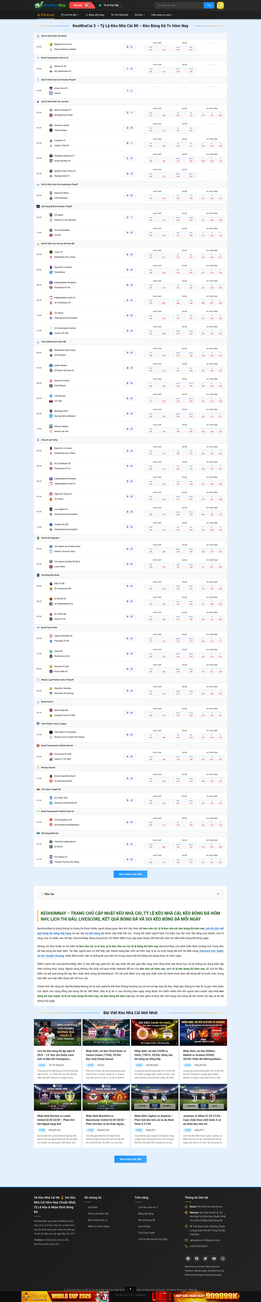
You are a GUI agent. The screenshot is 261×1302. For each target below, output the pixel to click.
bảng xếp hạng (62, 933)
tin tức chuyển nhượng (50, 955)
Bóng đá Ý (150, 1130)
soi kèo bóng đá (94, 933)
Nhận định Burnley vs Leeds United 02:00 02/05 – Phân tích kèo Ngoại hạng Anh (56, 1120)
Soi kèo (140, 14)
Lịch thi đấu (70, 14)
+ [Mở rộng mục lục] (218, 894)
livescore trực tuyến (211, 951)
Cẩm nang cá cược (162, 14)
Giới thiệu (93, 1207)
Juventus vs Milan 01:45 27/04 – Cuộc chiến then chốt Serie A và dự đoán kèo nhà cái (202, 1120)
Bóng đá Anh (200, 1065)
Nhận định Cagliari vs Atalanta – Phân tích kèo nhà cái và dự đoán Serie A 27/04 (154, 1120)
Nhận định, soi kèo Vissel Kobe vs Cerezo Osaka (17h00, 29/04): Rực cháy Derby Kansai (106, 1055)
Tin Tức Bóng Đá (119, 14)
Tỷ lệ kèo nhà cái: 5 (148, 1207)
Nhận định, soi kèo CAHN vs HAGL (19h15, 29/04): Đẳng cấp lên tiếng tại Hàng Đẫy (153, 1055)
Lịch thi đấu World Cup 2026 (152, 1239)
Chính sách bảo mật (98, 1213)
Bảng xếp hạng (95, 14)
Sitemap (193, 1290)
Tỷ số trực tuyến (146, 1232)
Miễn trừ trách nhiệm (98, 1226)
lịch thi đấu (212, 928)
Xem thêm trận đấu (130, 874)
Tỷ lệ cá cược (45, 14)
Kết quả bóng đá (146, 1220)
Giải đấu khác (152, 1065)
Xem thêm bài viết (130, 1159)
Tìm (209, 5)
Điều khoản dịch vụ (97, 1220)
